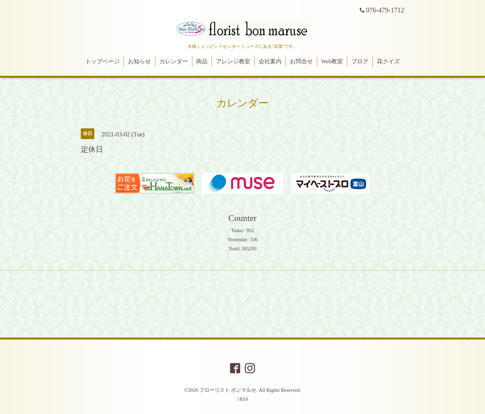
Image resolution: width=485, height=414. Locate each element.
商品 (201, 61)
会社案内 (270, 61)
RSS (244, 399)
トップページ (102, 61)
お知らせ (139, 61)
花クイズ (388, 61)
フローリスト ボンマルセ (227, 390)
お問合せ (301, 61)
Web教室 (332, 61)
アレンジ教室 (233, 61)
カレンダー (173, 61)
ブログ (359, 61)
